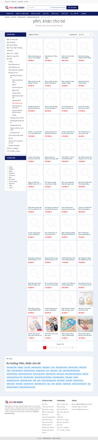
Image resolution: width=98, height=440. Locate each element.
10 (72, 347)
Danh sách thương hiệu (48, 417)
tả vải (52, 367)
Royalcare (10, 173)
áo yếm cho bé (40, 370)
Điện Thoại (54, 13)
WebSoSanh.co (47, 438)
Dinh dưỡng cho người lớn (16, 70)
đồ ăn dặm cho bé (17, 370)
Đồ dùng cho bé (21, 17)
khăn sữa (85, 374)
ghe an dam (54, 370)
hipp (89, 384)
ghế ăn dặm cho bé (26, 380)
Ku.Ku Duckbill (12, 181)
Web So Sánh (56, 438)
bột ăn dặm (19, 384)
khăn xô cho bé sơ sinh (25, 374)
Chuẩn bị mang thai (14, 145)
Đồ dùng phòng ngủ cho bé (17, 121)
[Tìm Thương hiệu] (15, 163)
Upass (9, 167)
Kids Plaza (11, 179)
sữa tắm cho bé (28, 384)
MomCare (10, 183)
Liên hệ (26, 1)
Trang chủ (7, 1)
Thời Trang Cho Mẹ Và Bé (16, 135)
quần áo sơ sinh (73, 367)
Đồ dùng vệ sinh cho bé (17, 118)
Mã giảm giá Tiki (46, 425)
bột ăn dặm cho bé (29, 370)
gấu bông (58, 384)
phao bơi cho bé (50, 374)
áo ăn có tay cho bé (38, 374)
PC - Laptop (74, 13)
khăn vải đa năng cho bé (49, 380)
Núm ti (14, 84)
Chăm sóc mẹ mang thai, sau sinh (16, 142)
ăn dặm (76, 377)
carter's (10, 187)
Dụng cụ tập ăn (16, 93)
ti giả (60, 370)
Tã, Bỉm (11, 61)
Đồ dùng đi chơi (14, 132)
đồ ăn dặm (69, 380)
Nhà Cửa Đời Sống (12, 45)
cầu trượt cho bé (11, 367)
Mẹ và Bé (13, 17)
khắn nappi (69, 377)
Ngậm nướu (15, 90)
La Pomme (11, 175)
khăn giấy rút (46, 367)
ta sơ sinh (27, 367)
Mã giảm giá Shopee (48, 430)
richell (8, 370)
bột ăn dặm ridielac (58, 377)
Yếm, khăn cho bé (17, 103)
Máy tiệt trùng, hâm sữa (17, 96)
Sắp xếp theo (73, 34)
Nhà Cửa (46, 13)
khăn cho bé (82, 367)
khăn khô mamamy (12, 387)
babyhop (20, 367)
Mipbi (9, 171)
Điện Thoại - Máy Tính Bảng (14, 48)
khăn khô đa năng (12, 374)
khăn (34, 380)
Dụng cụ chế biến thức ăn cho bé (17, 111)
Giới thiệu (20, 1)
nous (47, 370)
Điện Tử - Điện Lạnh (22, 13)
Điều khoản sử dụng (47, 409)
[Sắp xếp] (84, 34)
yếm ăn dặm (60, 380)
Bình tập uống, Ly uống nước (17, 107)
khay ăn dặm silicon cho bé (27, 387)
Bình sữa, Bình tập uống (17, 81)
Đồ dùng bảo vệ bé (15, 125)
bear (48, 384)
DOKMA (10, 169)
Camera (83, 13)
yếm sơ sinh (60, 374)
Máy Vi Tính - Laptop (12, 53)
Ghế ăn (14, 115)
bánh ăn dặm (10, 384)
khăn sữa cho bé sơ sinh (79, 384)
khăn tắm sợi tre (36, 367)
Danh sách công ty (47, 419)
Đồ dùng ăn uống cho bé (33, 17)
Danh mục (14, 1)
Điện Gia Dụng (35, 13)
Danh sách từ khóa (47, 422)
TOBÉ (9, 185)
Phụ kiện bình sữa (17, 87)
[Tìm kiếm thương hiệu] (38, 7)
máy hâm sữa (67, 384)
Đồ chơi (11, 138)
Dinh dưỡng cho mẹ (14, 67)
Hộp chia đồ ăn (16, 100)
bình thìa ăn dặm (28, 377)
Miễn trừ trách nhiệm (48, 412)
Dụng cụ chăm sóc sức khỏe (16, 129)
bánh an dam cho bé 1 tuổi (14, 377)
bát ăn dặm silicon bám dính (71, 370)
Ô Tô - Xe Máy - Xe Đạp (13, 151)
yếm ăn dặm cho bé (40, 384)
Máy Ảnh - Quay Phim (13, 56)
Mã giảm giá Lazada (48, 427)
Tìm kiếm (72, 7)
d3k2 (53, 384)
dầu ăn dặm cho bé (61, 367)
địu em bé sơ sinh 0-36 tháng (43, 377)
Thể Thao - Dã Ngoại (12, 148)
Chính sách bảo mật (47, 407)
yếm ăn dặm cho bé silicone (73, 374)
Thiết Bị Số (64, 13)
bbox (39, 380)
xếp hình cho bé (78, 380)
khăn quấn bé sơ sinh (13, 380)
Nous (9, 177)
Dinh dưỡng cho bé (14, 64)
